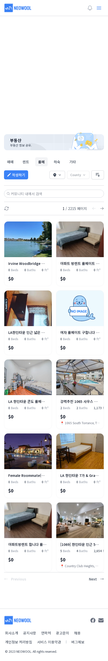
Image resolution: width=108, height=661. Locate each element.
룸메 (41, 161)
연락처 (46, 632)
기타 (72, 161)
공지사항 (29, 632)
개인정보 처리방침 (18, 641)
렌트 (26, 161)
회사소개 (11, 632)
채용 (77, 632)
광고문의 (62, 632)
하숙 (57, 161)
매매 (10, 161)
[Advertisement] (54, 72)
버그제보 (77, 641)
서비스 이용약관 (49, 641)
